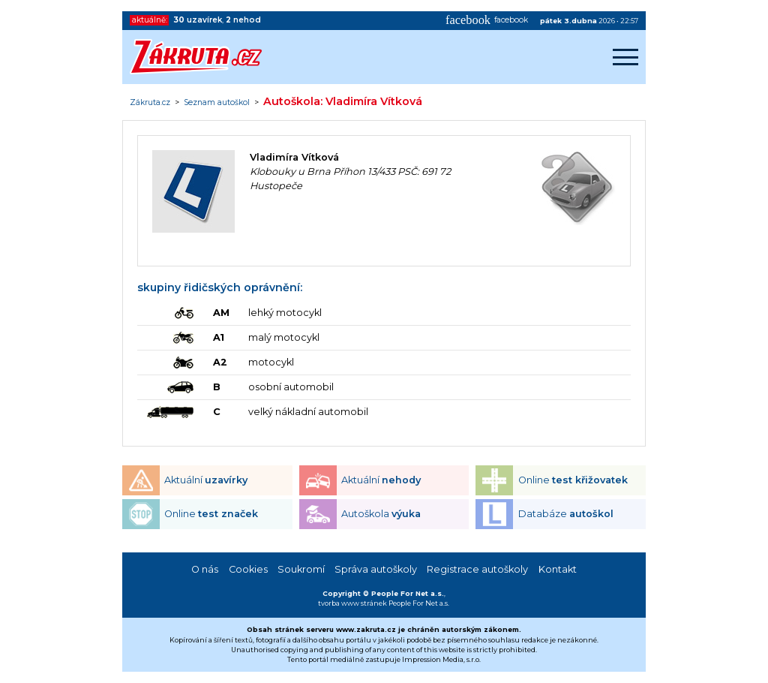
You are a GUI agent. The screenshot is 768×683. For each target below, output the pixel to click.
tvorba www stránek (352, 603)
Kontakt (557, 569)
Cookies (248, 569)
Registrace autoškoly (477, 569)
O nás (204, 569)
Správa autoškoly (375, 569)
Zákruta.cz (150, 103)
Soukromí (301, 569)
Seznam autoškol (217, 103)
